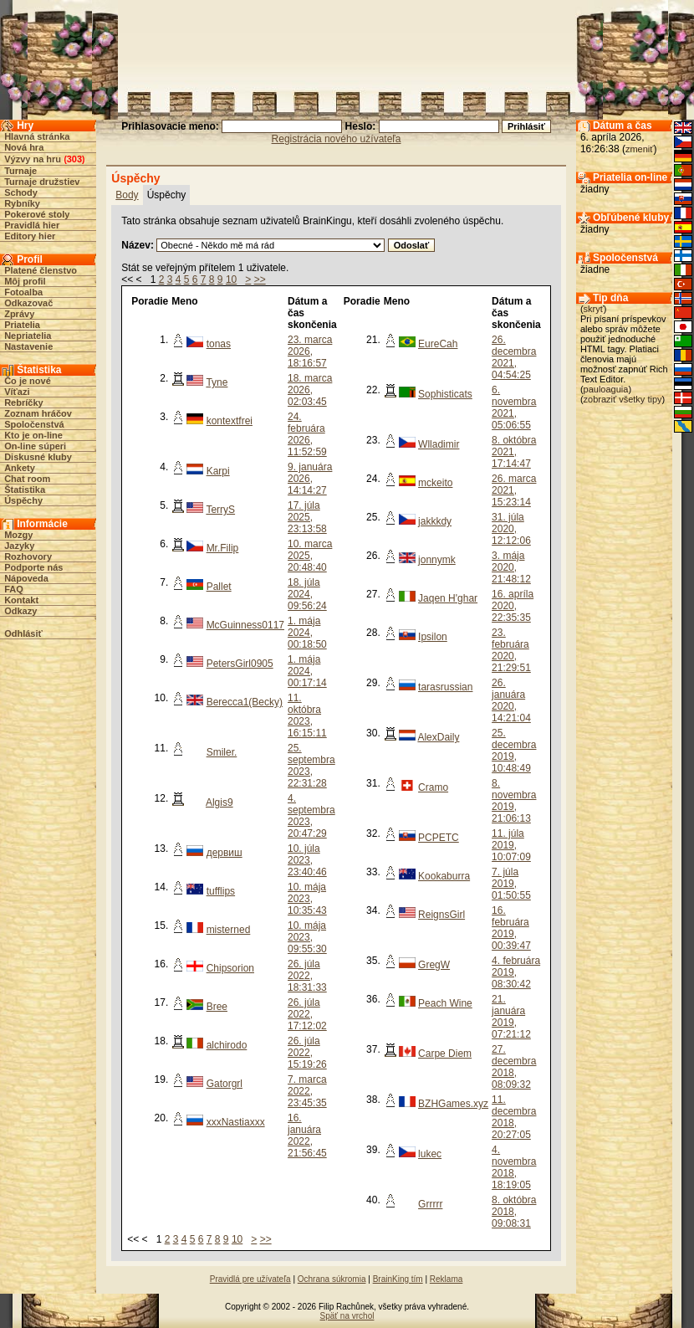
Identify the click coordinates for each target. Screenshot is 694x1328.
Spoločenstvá (34, 424)
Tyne (216, 382)
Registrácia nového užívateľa (336, 139)
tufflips (221, 891)
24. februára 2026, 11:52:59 (307, 434)
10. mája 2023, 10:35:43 (307, 898)
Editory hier (29, 236)
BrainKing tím (398, 1279)
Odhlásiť (23, 633)
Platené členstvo (40, 270)
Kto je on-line (33, 435)
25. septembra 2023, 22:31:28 (311, 765)
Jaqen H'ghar (447, 598)
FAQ (13, 589)
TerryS (220, 509)
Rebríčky (23, 402)
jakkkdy (435, 521)
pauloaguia (606, 389)
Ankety (19, 468)
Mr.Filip (223, 548)
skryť (594, 309)
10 (231, 279)
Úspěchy (23, 500)
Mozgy (18, 535)
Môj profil (25, 281)
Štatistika (24, 490)
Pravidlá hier (31, 225)
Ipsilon (432, 637)
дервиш (224, 853)
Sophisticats (445, 394)
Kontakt (21, 600)
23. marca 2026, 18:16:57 (310, 351)
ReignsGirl (441, 914)
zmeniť (639, 149)
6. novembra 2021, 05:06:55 (514, 407)
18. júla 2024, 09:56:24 (307, 594)
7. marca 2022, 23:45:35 (307, 1091)
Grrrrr (430, 1204)
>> (260, 279)
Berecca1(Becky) (245, 702)
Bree (217, 1007)
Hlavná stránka (36, 136)
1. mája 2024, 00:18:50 (307, 632)
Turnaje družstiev (41, 182)
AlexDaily (438, 737)
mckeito (435, 483)
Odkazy (20, 611)
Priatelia (22, 325)
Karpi (218, 471)
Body (126, 195)
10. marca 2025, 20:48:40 (310, 555)
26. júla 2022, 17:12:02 (307, 1014)
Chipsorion (230, 968)
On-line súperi (35, 446)
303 (74, 159)
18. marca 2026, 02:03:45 (310, 390)
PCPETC (438, 837)
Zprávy (19, 314)
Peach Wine (445, 1003)
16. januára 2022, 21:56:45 (307, 1135)
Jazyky (19, 546)
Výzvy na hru (32, 159)
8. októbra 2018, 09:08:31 (514, 1211)
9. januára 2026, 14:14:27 (310, 478)
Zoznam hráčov (38, 413)
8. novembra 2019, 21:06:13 (514, 800)
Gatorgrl (224, 1084)
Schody (21, 192)
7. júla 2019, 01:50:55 (511, 883)
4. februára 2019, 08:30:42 (516, 972)
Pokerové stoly (36, 214)
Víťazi (16, 392)
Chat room (27, 479)
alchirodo (227, 1045)
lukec (429, 1154)
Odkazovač (28, 303)
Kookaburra (444, 876)
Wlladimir (438, 444)
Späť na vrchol (347, 1315)
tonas (219, 344)
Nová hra (23, 147)
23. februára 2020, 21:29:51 (511, 650)
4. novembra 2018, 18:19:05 (514, 1167)
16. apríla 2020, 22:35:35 (512, 605)
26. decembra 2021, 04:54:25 (514, 357)
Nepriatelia (27, 336)
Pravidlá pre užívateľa (250, 1279)
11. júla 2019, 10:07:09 (511, 845)
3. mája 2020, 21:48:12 (511, 567)
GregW (434, 965)
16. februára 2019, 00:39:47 (511, 928)
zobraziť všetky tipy (623, 399)
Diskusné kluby (38, 457)
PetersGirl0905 (240, 663)
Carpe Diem (445, 1053)
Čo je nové (27, 381)
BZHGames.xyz (453, 1104)
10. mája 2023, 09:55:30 (307, 937)
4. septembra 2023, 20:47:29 (311, 815)
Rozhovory (28, 556)
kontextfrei (230, 421)
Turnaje (20, 171)
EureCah (437, 344)
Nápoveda (26, 578)
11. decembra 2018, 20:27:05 (514, 1117)
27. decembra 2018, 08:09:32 (514, 1066)
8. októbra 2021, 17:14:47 (514, 451)
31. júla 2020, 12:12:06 (511, 528)
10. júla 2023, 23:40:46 (307, 860)
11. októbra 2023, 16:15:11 (307, 715)
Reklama (446, 1279)
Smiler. (222, 752)
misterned (229, 930)
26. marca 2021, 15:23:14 (514, 490)
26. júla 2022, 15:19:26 (307, 1052)
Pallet (219, 586)
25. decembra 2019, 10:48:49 (514, 750)
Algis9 (219, 802)
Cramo (433, 787)
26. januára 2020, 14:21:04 (511, 700)
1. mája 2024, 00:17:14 (307, 671)
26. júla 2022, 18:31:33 (307, 975)
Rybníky (22, 203)
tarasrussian (445, 687)
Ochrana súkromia (332, 1279)
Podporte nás (33, 567)
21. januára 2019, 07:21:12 (511, 1016)
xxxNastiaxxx (236, 1122)
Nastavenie (28, 346)
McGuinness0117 (245, 625)
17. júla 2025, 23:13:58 (307, 517)
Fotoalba (23, 292)
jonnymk (437, 560)
